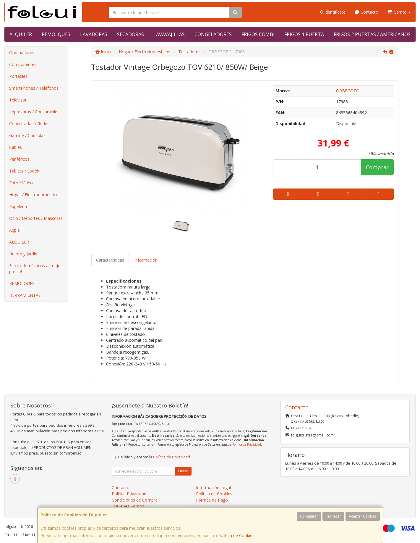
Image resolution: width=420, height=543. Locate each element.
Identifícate (332, 12)
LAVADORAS (93, 34)
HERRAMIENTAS (25, 295)
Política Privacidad (129, 494)
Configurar (309, 516)
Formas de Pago (212, 500)
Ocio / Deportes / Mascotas (36, 218)
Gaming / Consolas (27, 135)
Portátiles (18, 76)
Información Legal (213, 487)
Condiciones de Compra (135, 500)
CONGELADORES (213, 34)
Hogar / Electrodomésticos (35, 194)
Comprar (377, 167)
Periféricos (19, 159)
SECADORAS (130, 34)
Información (146, 260)
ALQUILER (20, 34)
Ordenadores (21, 52)
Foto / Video (21, 183)
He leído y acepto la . (154, 457)
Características (110, 260)
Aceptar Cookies (363, 516)
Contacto (366, 12)
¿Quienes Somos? (129, 506)
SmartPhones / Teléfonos (34, 88)
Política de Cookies (236, 535)
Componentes (22, 64)
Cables (15, 147)
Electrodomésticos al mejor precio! (35, 268)
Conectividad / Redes (29, 123)
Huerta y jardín (23, 254)
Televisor (18, 100)
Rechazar (333, 516)
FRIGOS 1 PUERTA (304, 34)
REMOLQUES (56, 34)
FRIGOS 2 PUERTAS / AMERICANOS (372, 34)
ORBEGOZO (347, 91)
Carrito (399, 12)
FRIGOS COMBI (258, 34)
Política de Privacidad (246, 444)
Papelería (18, 206)
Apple (14, 230)
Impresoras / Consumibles (34, 112)
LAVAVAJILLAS (169, 34)
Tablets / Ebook (24, 171)
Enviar (183, 470)
